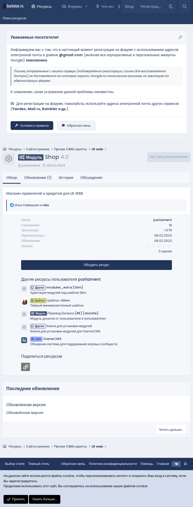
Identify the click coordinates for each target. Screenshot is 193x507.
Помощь (146, 463)
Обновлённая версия (26, 405)
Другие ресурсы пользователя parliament (61, 279)
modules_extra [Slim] (56, 287)
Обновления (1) (38, 177)
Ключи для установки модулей (61, 326)
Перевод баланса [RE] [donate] (64, 313)
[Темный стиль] (171, 6)
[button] (86, 6)
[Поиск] (184, 6)
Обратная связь (76, 125)
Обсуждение (91, 177)
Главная (163, 463)
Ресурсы (44, 6)
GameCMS (45, 338)
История (66, 177)
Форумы (75, 6)
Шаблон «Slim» (50, 300)
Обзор (11, 177)
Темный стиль (38, 463)
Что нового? (111, 6)
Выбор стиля (14, 463)
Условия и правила (32, 125)
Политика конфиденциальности (113, 463)
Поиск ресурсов (14, 18)
